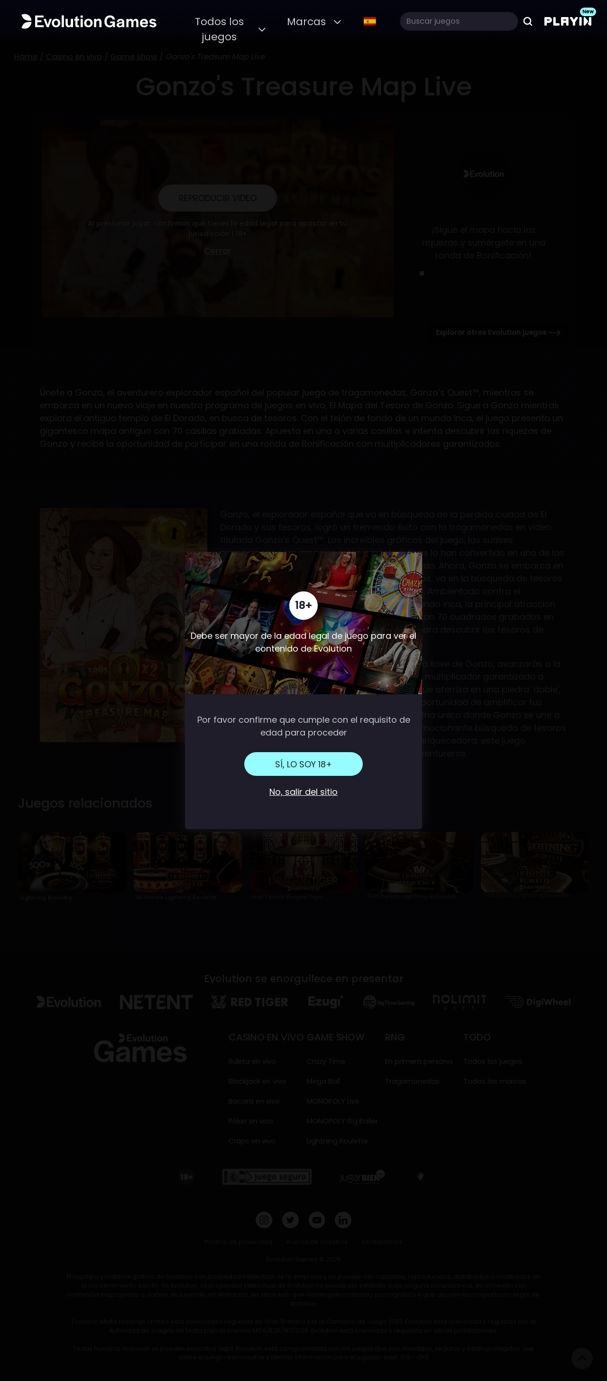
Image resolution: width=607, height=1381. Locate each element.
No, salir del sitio (303, 792)
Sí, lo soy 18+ (303, 764)
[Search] (459, 21)
